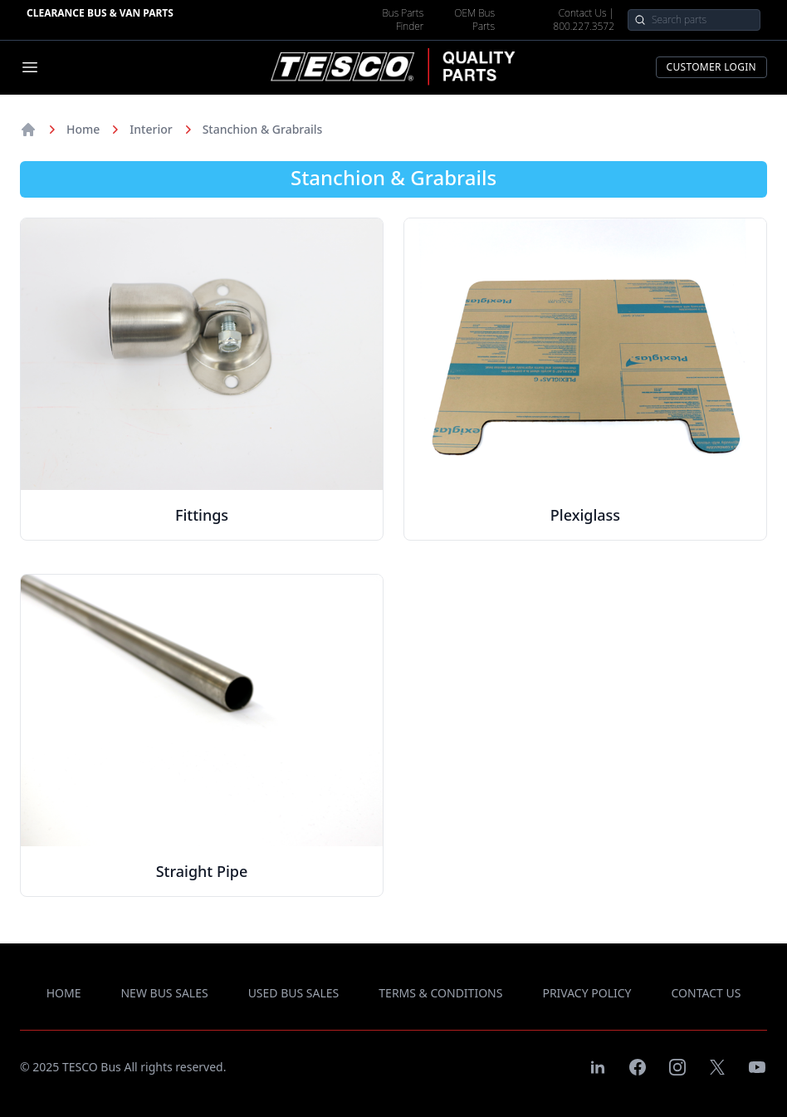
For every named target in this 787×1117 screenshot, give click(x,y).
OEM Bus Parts (474, 20)
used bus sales (294, 993)
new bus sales (164, 993)
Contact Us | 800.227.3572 (583, 20)
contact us (706, 993)
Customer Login (711, 67)
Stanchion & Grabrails (263, 129)
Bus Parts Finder (402, 20)
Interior (151, 129)
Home (83, 129)
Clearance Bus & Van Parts (100, 13)
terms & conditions (440, 993)
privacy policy (586, 993)
